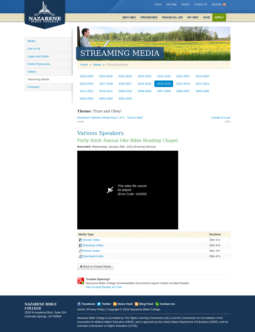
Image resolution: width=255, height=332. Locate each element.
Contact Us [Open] (167, 304)
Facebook (88, 304)
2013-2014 (183, 83)
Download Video (93, 245)
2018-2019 (86, 83)
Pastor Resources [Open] (39, 64)
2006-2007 (183, 91)
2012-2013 (202, 83)
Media (97, 64)
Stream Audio (91, 250)
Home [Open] (84, 64)
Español (216, 4)
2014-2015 (164, 83)
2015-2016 (144, 83)
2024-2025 (106, 76)
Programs (149, 17)
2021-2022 (164, 76)
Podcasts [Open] (33, 87)
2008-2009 (144, 91)
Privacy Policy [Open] (96, 309)
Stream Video (91, 239)
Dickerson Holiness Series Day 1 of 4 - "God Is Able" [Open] (110, 117)
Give (206, 17)
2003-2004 (106, 98)
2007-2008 (164, 91)
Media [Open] (31, 41)
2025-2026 (86, 76)
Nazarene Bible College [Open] (145, 309)
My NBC (193, 17)
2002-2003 (125, 98)
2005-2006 (202, 91)
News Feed (125, 304)
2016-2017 (125, 83)
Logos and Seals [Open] (38, 56)
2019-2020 (202, 76)
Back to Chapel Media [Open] (95, 266)
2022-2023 (144, 76)
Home (158, 4)
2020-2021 (183, 76)
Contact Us (200, 4)
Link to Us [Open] (34, 48)
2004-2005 (86, 98)
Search (185, 4)
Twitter (106, 304)
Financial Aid (172, 17)
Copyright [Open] (113, 309)
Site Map (171, 4)
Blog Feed (146, 304)
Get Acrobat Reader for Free (104, 287)
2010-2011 (106, 91)
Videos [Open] (32, 71)
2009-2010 (125, 91)
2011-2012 (86, 91)
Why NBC (129, 17)
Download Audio (93, 256)
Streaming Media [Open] (38, 79)
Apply (219, 17)
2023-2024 (125, 76)
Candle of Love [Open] (220, 117)
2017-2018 (106, 83)
